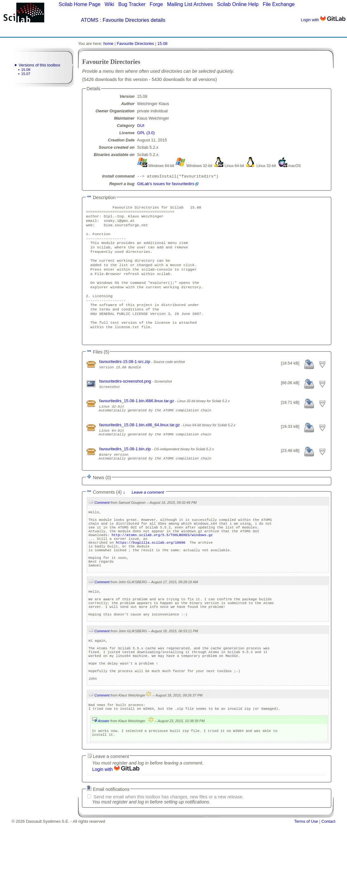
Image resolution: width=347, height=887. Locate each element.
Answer (103, 782)
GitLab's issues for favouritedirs (165, 184)
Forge (156, 4)
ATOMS (89, 20)
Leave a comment (147, 520)
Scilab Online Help (238, 4)
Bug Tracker (131, 4)
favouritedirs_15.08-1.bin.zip (125, 474)
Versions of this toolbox (39, 65)
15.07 (25, 74)
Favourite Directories (135, 43)
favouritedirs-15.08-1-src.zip (125, 381)
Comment (102, 531)
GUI (140, 125)
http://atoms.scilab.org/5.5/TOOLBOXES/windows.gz (162, 569)
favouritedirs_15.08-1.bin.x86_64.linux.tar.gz (140, 447)
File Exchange (279, 4)
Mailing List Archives (190, 4)
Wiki (109, 4)
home (108, 43)
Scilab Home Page (79, 4)
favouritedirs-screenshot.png (125, 400)
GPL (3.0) (146, 132)
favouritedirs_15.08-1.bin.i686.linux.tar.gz (137, 420)
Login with (323, 19)
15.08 (25, 70)
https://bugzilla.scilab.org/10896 (150, 579)
